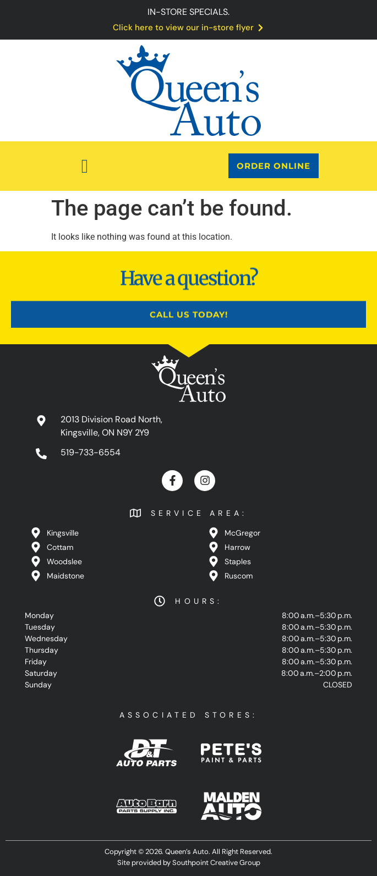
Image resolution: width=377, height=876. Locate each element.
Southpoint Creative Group (216, 862)
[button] (85, 166)
